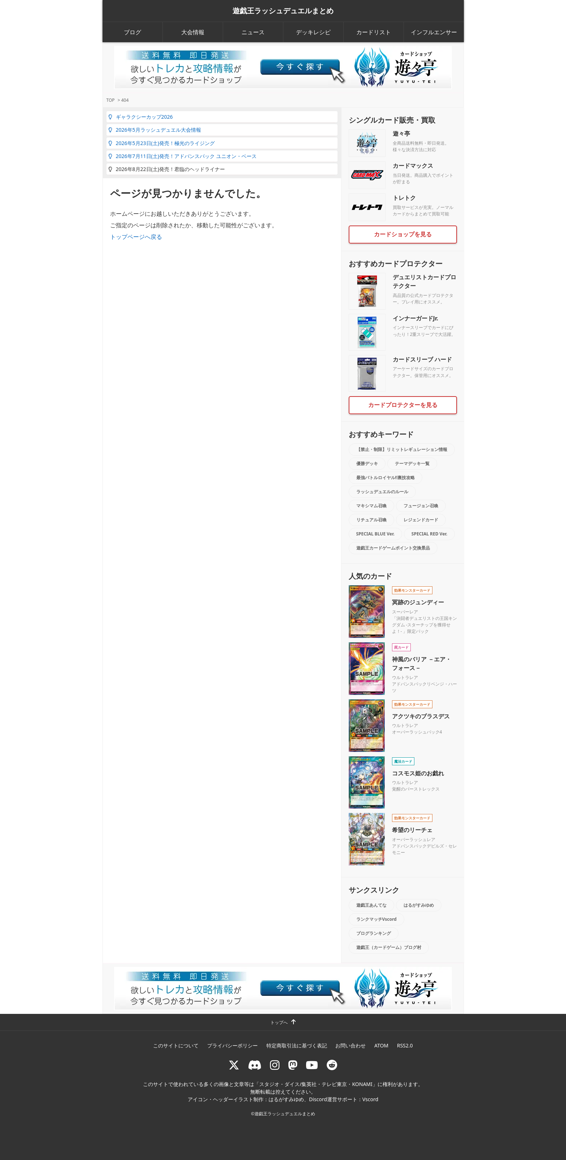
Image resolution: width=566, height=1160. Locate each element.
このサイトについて (176, 1045)
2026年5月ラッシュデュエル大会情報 (154, 129)
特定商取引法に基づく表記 (296, 1045)
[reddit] (332, 1065)
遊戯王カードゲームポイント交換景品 (393, 548)
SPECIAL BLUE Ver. (375, 534)
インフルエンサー (434, 32)
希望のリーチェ (412, 830)
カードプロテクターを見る (402, 405)
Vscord (370, 1099)
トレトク (404, 198)
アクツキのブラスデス (421, 716)
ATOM (381, 1045)
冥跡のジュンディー (418, 602)
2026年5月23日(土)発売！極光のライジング (161, 143)
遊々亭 (401, 133)
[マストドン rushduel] (292, 1065)
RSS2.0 (405, 1045)
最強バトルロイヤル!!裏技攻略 (385, 477)
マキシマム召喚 (371, 506)
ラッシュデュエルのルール (382, 492)
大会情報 (192, 32)
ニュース (253, 32)
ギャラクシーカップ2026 (140, 116)
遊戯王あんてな (371, 905)
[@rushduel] (233, 1065)
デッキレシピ (313, 32)
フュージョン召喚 (421, 506)
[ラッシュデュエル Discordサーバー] (255, 1065)
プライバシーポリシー (232, 1045)
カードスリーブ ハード (422, 359)
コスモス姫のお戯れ (418, 773)
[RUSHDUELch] (312, 1065)
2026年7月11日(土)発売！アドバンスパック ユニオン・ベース (182, 156)
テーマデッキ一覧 (412, 463)
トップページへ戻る (136, 237)
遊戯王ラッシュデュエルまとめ (283, 11)
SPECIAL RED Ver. (429, 534)
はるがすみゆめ (419, 905)
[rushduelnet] (274, 1065)
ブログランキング (373, 933)
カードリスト (373, 32)
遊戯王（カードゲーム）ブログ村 (388, 947)
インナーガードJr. (415, 318)
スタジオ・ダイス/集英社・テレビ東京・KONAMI (316, 1084)
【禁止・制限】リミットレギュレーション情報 (401, 449)
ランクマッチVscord (376, 919)
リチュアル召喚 (371, 520)
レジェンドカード (421, 520)
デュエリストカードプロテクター (424, 281)
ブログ (132, 32)
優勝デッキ (367, 463)
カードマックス (413, 166)
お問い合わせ (350, 1045)
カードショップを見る (403, 234)
